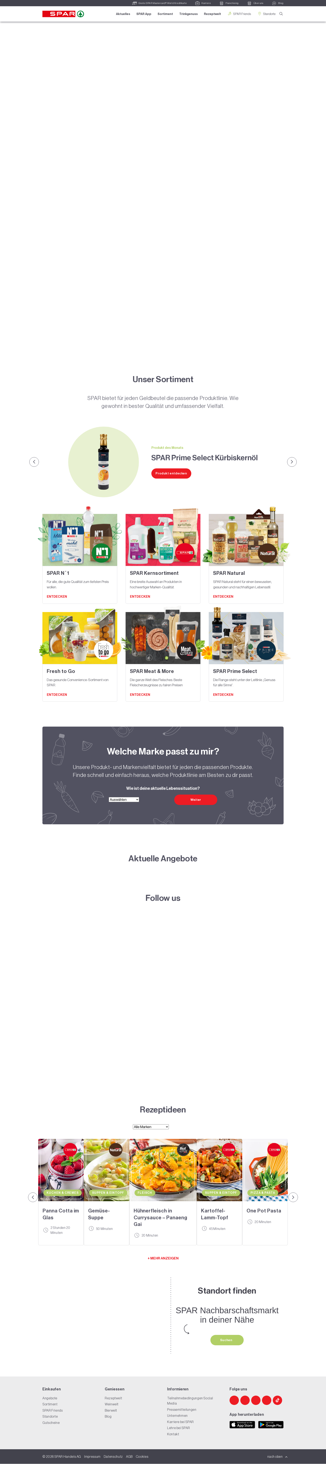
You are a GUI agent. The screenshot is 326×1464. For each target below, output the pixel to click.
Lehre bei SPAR (178, 1428)
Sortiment (165, 14)
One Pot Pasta (264, 1211)
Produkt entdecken (171, 473)
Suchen (226, 1340)
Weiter (195, 800)
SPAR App (143, 14)
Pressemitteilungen (181, 1410)
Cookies (142, 1457)
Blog (108, 1416)
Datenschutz (113, 1457)
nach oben (277, 1457)
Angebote (49, 1398)
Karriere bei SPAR (180, 1422)
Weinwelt (112, 1404)
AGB (129, 1457)
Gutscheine (51, 1423)
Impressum (92, 1457)
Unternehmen (177, 1416)
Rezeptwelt (212, 14)
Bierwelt (111, 1410)
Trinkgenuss (188, 14)
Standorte (266, 14)
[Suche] (281, 14)
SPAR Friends (239, 14)
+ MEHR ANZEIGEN (163, 1258)
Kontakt (173, 1434)
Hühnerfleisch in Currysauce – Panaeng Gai (160, 1217)
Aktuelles (123, 14)
